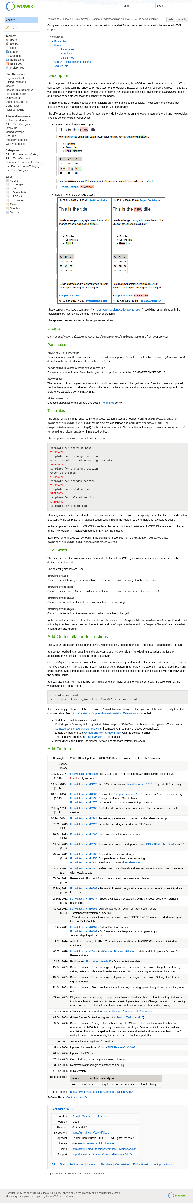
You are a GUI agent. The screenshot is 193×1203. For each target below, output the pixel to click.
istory (91, 1164)
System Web (81, 18)
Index (11, 47)
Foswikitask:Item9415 (99, 961)
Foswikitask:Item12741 (83, 818)
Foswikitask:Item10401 (83, 927)
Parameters (67, 49)
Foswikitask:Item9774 (83, 951)
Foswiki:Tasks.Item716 (130, 1017)
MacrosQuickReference (19, 89)
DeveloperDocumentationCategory (26, 162)
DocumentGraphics (17, 101)
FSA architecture (112, 1011)
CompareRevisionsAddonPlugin (103, 732)
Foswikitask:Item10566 (83, 908)
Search (12, 51)
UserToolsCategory (17, 170)
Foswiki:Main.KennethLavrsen (90, 1116)
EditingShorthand (16, 82)
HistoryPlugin (94, 736)
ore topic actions (161, 1164)
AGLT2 (12, 180)
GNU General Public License (96, 1143)
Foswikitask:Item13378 (139, 784)
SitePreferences (131, 862)
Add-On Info (61, 65)
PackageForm (60, 1108)
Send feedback (64, 1196)
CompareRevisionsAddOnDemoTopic (118, 309)
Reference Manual (16, 120)
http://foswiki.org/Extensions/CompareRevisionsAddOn (102, 1091)
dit (54, 1164)
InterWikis (11, 128)
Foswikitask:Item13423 (83, 784)
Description (60, 41)
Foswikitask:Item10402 (83, 931)
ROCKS (14, 196)
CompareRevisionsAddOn (106, 18)
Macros (10, 85)
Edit (170, 19)
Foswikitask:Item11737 (83, 798)
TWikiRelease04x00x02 (121, 1047)
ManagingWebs (15, 131)
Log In (13, 27)
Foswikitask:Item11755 (83, 858)
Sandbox (13, 208)
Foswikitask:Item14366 (83, 773)
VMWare (14, 200)
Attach (182, 19)
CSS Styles (67, 57)
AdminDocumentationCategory (24, 154)
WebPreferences (15, 143)
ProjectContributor (148, 18)
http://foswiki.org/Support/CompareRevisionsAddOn (102, 1154)
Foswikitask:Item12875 (83, 802)
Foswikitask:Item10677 (83, 898)
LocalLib (75, 778)
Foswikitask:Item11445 (83, 868)
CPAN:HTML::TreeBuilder (161, 844)
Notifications (15, 59)
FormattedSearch (16, 93)
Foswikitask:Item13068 (83, 794)
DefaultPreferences (17, 139)
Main (11, 204)
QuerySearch (13, 97)
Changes (13, 55)
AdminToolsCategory (18, 124)
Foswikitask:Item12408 (83, 834)
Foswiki (67, 18)
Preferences (15, 67)
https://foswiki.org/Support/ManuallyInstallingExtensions (103, 713)
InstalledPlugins (15, 109)
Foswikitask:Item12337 (83, 844)
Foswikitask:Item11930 (83, 862)
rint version (77, 1164)
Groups (12, 43)
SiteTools (11, 135)
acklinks (106, 1164)
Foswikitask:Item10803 (83, 888)
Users (11, 39)
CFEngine (15, 184)
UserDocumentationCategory (23, 166)
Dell (11, 188)
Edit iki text (140, 1164)
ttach (63, 1164)
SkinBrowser (13, 105)
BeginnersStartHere (17, 78)
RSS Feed (14, 63)
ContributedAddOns (78, 1097)
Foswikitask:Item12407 (83, 808)
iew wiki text (123, 1164)
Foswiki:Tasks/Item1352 (138, 1011)
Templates (67, 53)
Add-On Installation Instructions (72, 61)
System (10, 19)
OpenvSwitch (17, 192)
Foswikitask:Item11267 (83, 854)
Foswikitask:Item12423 (83, 824)
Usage (58, 45)
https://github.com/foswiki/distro (90, 1132)
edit (72, 1109)
